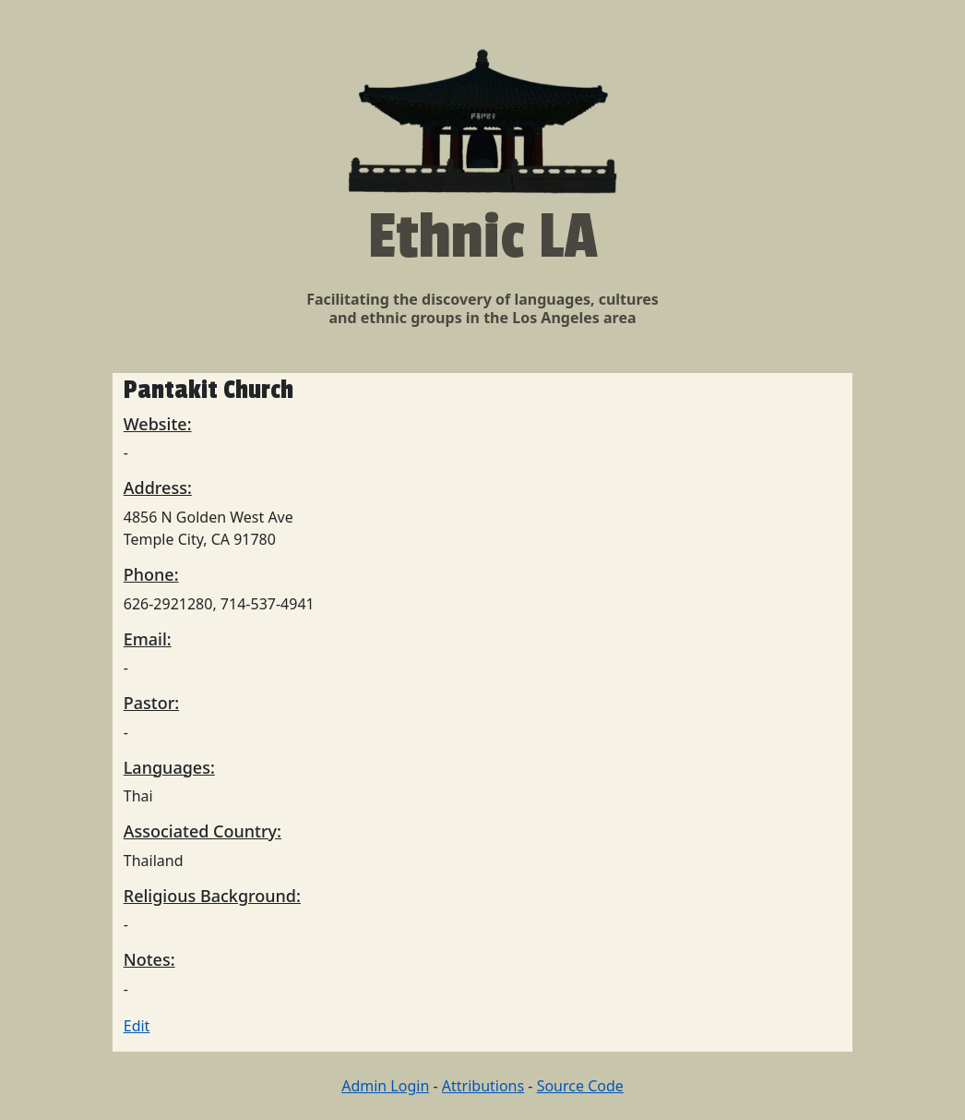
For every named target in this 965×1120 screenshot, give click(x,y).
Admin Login (385, 1086)
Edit (137, 1026)
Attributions (483, 1086)
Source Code (580, 1086)
